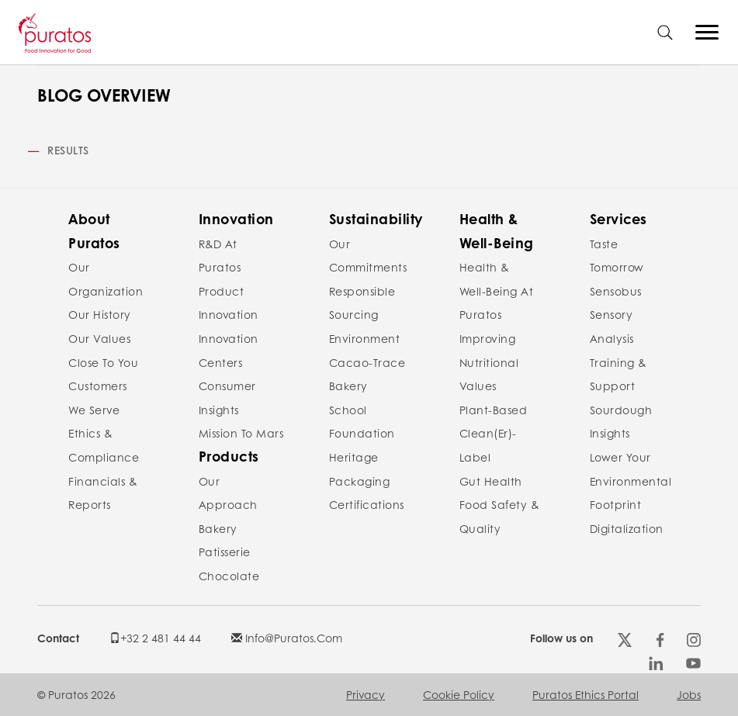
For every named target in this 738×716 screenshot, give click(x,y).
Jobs (689, 694)
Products (229, 456)
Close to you (103, 362)
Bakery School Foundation (362, 409)
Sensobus (616, 291)
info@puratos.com (286, 637)
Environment (364, 338)
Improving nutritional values (489, 361)
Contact (58, 637)
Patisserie (225, 551)
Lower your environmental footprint (631, 480)
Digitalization (627, 528)
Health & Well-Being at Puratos (496, 290)
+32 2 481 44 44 (155, 637)
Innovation (236, 219)
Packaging (359, 481)
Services (618, 219)
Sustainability (376, 219)
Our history (99, 314)
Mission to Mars (241, 433)
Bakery (218, 528)
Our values (99, 338)
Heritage (354, 457)
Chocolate (229, 575)
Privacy (365, 694)
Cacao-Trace (367, 362)
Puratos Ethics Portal (585, 694)
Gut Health (490, 481)
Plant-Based (493, 409)
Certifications (366, 504)
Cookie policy (458, 694)
